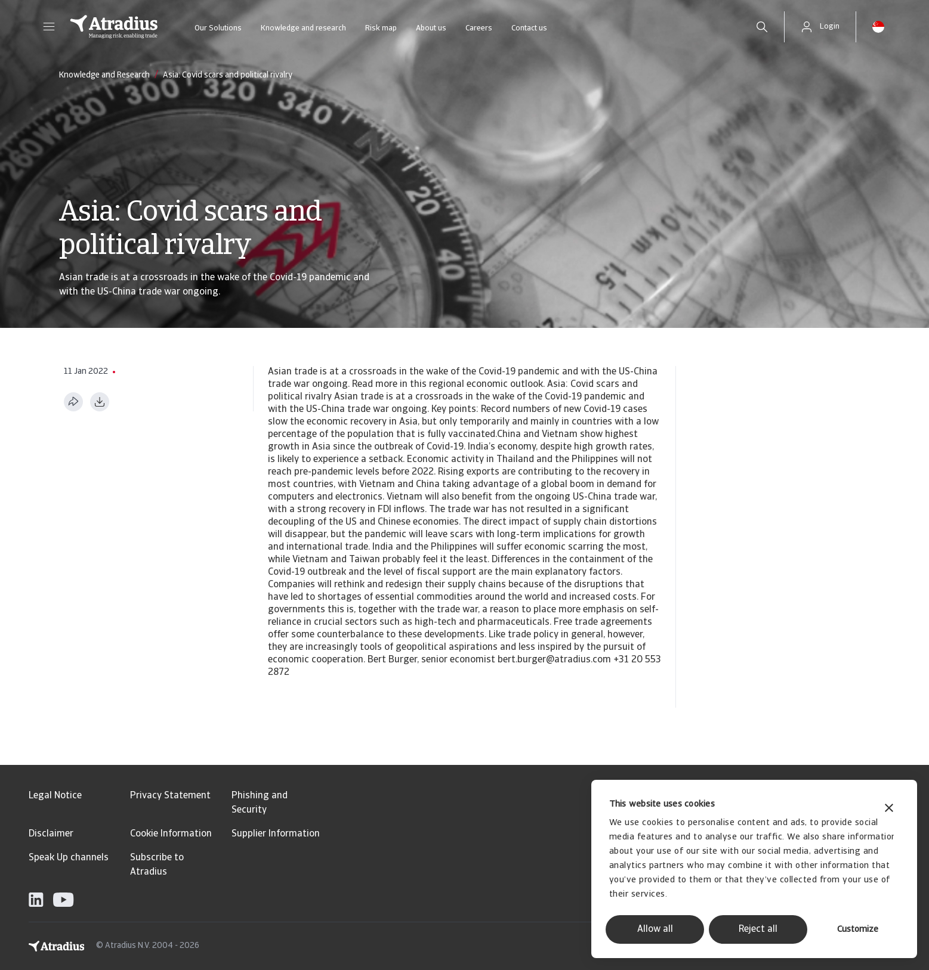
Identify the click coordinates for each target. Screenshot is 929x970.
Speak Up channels (69, 858)
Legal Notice (55, 796)
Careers (478, 28)
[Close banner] (889, 809)
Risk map (381, 28)
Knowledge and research (303, 28)
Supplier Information (276, 834)
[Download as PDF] (99, 401)
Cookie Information (171, 834)
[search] (762, 27)
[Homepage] (114, 27)
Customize (857, 929)
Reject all (758, 929)
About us (431, 28)
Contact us (529, 28)
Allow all (655, 929)
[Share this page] (73, 401)
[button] (49, 27)
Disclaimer (51, 834)
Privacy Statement (170, 796)
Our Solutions (218, 28)
